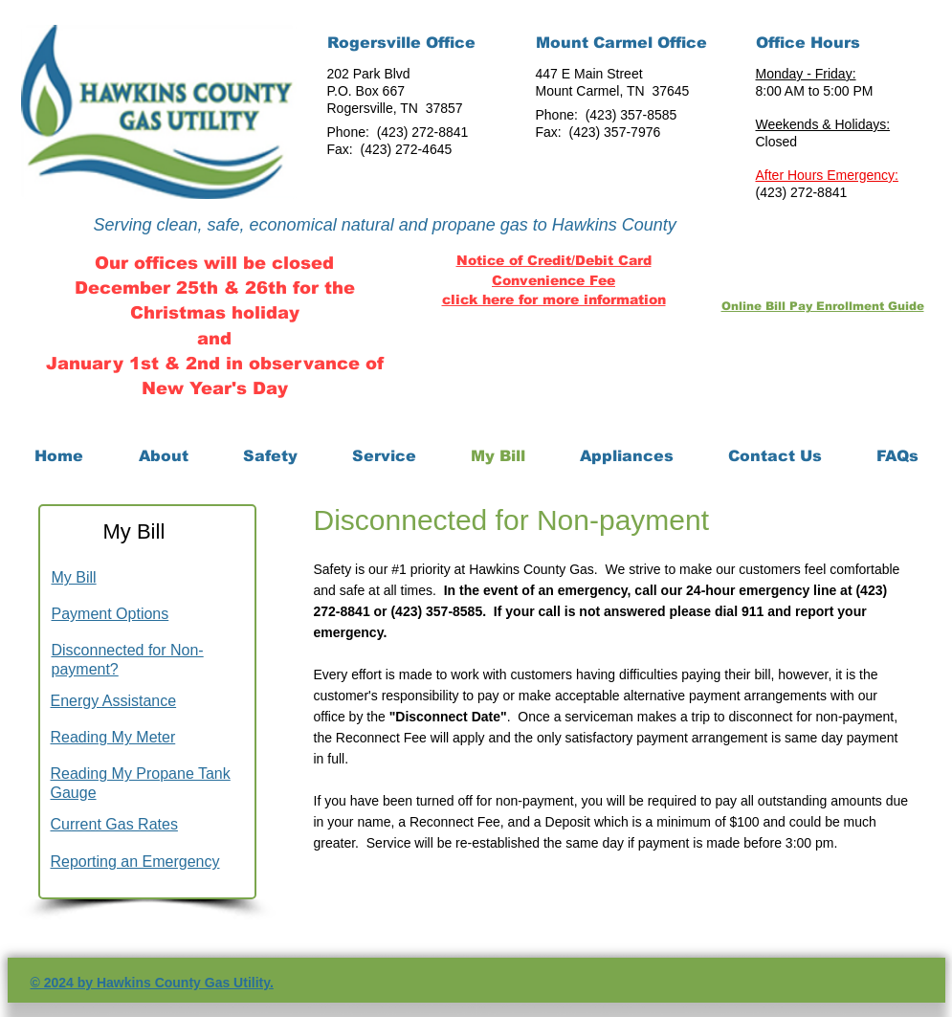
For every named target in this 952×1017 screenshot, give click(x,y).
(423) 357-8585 (631, 114)
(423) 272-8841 (423, 132)
